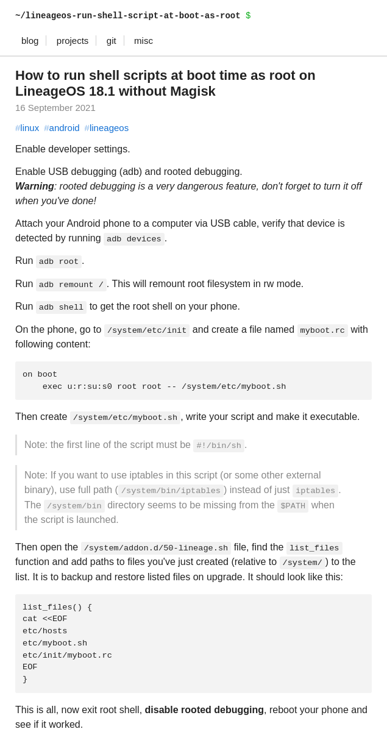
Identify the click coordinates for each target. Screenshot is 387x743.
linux (27, 128)
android (61, 128)
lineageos (107, 128)
